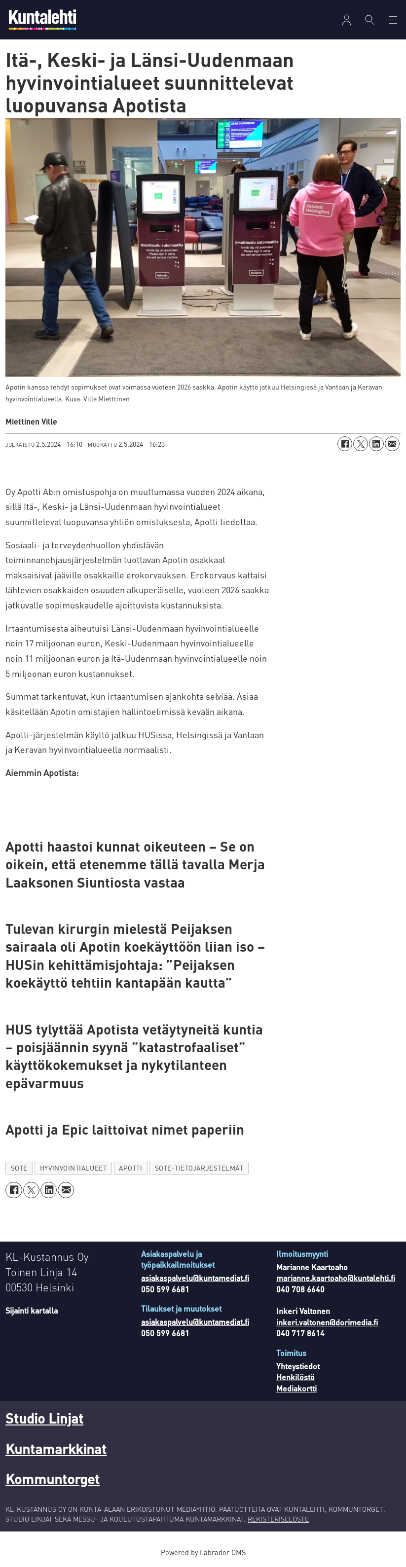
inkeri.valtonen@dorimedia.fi (327, 1322)
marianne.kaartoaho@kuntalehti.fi (335, 1278)
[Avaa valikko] (346, 20)
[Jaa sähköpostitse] (392, 443)
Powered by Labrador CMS (203, 1552)
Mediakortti (296, 1388)
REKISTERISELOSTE (278, 1518)
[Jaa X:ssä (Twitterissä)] (360, 443)
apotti (130, 1168)
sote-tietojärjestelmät (199, 1168)
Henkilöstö (295, 1377)
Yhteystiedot (298, 1366)
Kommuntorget (52, 1479)
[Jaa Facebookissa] (344, 443)
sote (19, 1168)
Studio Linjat (44, 1418)
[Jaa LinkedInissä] (376, 443)
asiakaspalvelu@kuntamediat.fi (195, 1278)
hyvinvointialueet (73, 1168)
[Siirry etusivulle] (42, 19)
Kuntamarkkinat (56, 1449)
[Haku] (370, 19)
